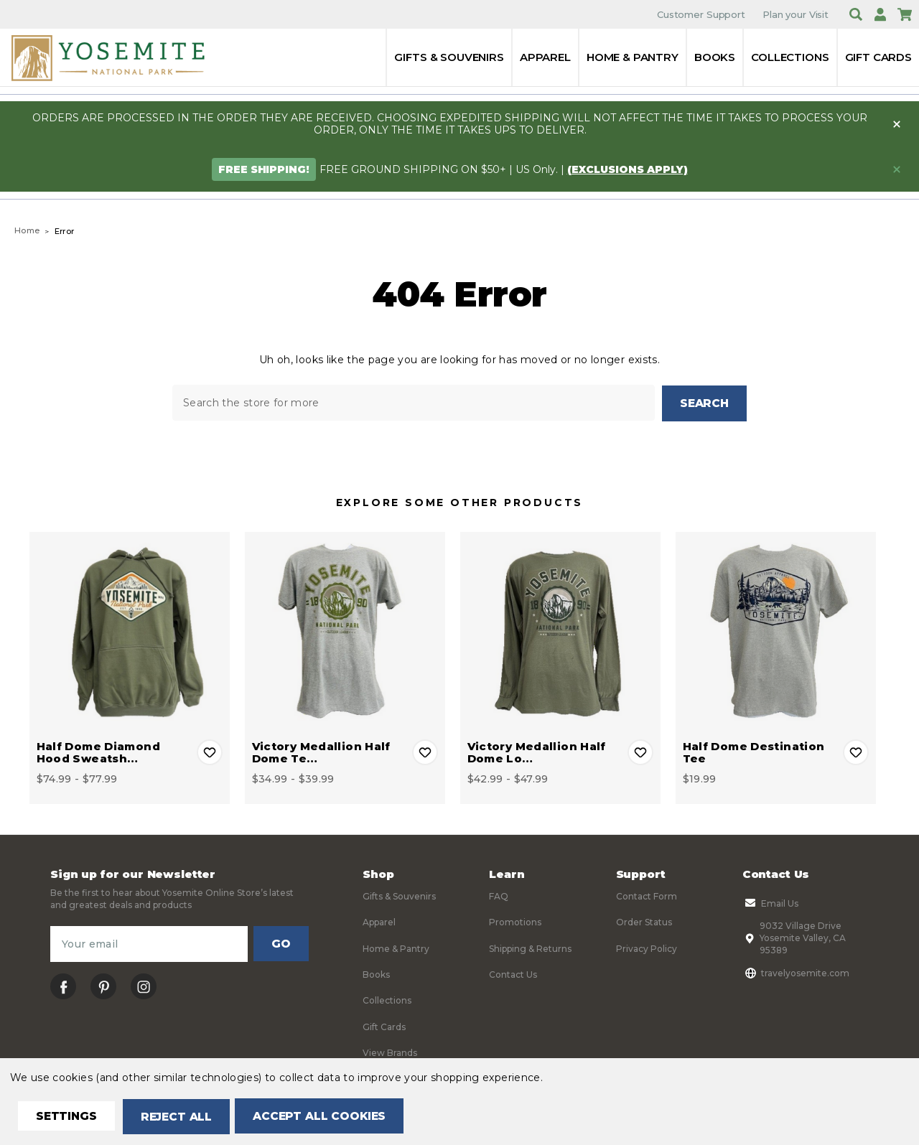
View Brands (390, 1052)
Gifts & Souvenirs (448, 57)
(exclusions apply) (627, 169)
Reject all (181, 1116)
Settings (68, 1116)
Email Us (770, 902)
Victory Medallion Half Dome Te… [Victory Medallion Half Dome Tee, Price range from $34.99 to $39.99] (321, 751)
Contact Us (513, 973)
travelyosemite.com (795, 972)
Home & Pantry (632, 57)
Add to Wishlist (209, 751)
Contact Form (646, 895)
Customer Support (701, 14)
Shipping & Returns (530, 948)
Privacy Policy (646, 948)
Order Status (644, 921)
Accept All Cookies (327, 1116)
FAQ (498, 895)
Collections (790, 57)
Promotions (515, 921)
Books (714, 57)
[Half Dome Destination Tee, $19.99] (775, 631)
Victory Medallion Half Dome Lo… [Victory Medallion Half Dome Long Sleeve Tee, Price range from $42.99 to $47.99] (536, 751)
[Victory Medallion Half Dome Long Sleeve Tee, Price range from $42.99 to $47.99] (560, 631)
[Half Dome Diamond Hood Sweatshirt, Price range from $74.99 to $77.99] (129, 631)
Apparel (545, 57)
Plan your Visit (795, 14)
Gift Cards (879, 57)
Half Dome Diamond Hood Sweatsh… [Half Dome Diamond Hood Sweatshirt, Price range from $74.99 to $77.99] (98, 751)
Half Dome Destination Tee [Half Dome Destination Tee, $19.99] (754, 751)
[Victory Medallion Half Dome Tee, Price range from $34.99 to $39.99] (345, 631)
